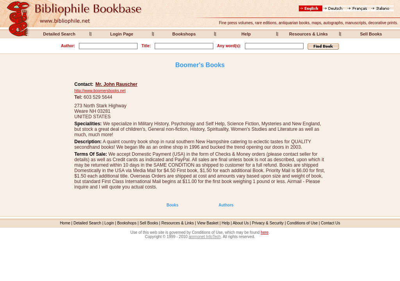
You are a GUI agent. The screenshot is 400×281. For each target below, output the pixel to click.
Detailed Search (59, 34)
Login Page (121, 34)
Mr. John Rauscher (116, 84)
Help (246, 34)
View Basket (208, 223)
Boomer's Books (200, 65)
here (264, 232)
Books (172, 205)
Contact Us (330, 223)
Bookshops (184, 34)
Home (65, 223)
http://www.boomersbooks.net (99, 91)
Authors (226, 205)
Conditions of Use (302, 223)
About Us (241, 223)
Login (109, 223)
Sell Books (371, 34)
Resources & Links (308, 34)
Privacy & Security (268, 223)
